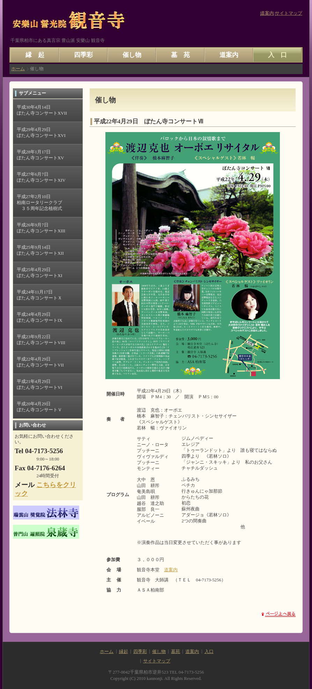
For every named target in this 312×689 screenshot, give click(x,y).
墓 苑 (180, 54)
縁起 (123, 651)
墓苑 (175, 651)
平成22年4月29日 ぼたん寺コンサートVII (40, 362)
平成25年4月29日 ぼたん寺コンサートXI (39, 272)
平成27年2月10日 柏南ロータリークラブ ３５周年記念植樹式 (39, 202)
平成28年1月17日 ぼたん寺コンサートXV (40, 155)
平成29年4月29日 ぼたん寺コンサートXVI (41, 132)
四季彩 (83, 54)
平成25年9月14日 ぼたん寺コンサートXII (40, 250)
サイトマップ (288, 13)
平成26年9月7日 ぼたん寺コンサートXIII (41, 228)
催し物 (131, 54)
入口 (209, 651)
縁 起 (34, 54)
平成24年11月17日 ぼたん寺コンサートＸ (39, 295)
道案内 (267, 13)
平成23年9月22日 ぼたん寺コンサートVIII (41, 339)
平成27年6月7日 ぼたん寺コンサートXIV (41, 177)
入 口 (277, 54)
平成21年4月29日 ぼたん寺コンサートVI (39, 384)
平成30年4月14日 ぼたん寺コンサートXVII (42, 110)
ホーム (18, 68)
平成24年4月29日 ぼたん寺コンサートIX (39, 317)
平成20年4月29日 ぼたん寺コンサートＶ (39, 406)
